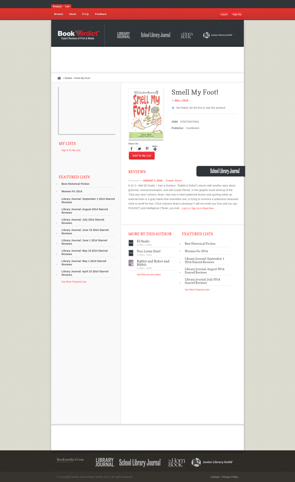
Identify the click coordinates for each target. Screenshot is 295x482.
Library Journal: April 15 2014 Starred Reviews (85, 273)
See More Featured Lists (74, 281)
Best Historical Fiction (75, 183)
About (72, 14)
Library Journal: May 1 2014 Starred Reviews (84, 263)
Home (59, 78)
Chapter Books (174, 180)
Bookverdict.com (79, 35)
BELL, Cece (181, 100)
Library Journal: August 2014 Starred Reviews (85, 211)
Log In (224, 14)
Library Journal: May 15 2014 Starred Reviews (85, 252)
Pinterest (147, 149)
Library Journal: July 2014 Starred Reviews (83, 221)
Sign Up (237, 14)
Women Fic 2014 (72, 191)
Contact (215, 476)
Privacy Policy (230, 476)
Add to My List (141, 155)
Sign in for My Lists (71, 150)
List (67, 6)
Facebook (131, 149)
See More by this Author (149, 274)
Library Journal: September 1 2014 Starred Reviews (88, 200)
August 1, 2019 (152, 180)
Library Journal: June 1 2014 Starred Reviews (84, 242)
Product (57, 6)
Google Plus (155, 149)
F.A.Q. (85, 14)
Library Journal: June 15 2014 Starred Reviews (85, 231)
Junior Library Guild (218, 36)
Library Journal (124, 36)
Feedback (100, 14)
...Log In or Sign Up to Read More (197, 208)
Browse (58, 14)
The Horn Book (187, 35)
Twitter (139, 149)
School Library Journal (156, 36)
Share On (133, 144)
